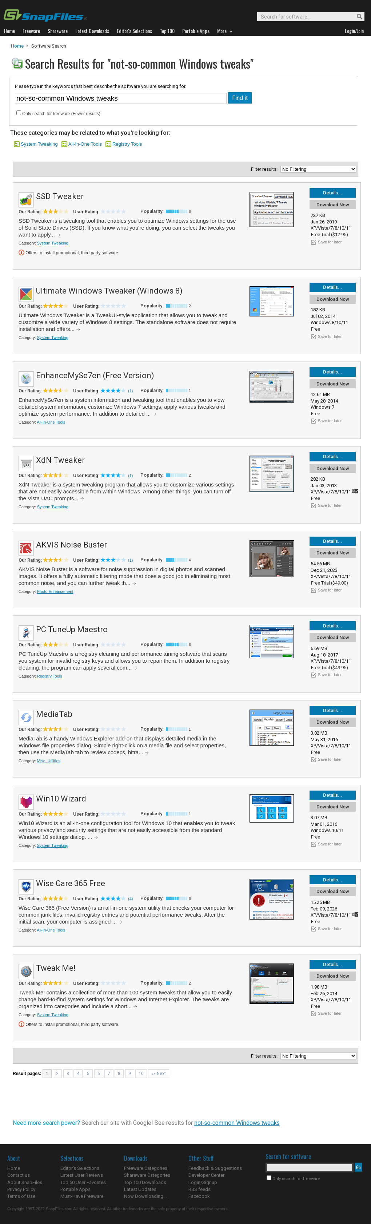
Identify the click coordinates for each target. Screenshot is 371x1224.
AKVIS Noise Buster (71, 544)
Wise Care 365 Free (70, 883)
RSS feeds (199, 1189)
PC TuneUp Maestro (72, 629)
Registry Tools (127, 144)
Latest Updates (140, 1189)
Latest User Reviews (81, 1175)
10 (141, 1073)
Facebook (199, 1196)
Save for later (330, 242)
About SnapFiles (24, 1182)
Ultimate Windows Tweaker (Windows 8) (109, 290)
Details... (332, 192)
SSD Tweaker (60, 196)
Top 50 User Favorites (83, 1182)
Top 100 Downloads (145, 1182)
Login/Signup (202, 1182)
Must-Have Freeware (81, 1196)
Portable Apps (75, 1189)
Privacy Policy (21, 1189)
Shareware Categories (147, 1175)
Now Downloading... (145, 1196)
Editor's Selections (79, 1168)
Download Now (332, 204)
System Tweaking (39, 144)
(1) (130, 391)
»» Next (158, 1073)
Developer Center (206, 1175)
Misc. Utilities (48, 761)
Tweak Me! (56, 968)
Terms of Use (21, 1196)
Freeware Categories (145, 1168)
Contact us (18, 1175)
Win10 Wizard (61, 798)
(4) (130, 899)
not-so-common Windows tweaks (237, 1123)
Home (17, 46)
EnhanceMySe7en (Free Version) (95, 375)
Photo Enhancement (55, 591)
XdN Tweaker (60, 460)
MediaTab (54, 714)
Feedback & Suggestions (215, 1168)
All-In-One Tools (85, 144)
